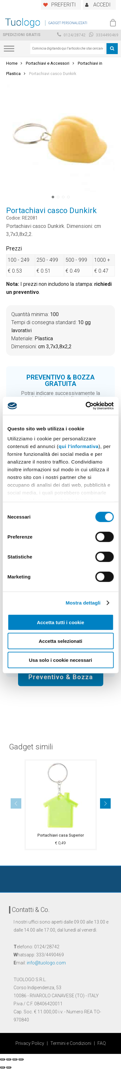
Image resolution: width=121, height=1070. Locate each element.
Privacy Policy (29, 1043)
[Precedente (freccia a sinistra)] (2, 1067)
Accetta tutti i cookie (60, 622)
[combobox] (67, 48)
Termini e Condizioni (70, 1043)
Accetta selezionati (60, 641)
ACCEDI (102, 5)
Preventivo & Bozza (60, 676)
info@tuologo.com (46, 962)
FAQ (101, 1043)
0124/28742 (71, 35)
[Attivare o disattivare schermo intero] (14, 1059)
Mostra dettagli (83, 602)
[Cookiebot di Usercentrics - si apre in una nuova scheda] (86, 406)
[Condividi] (8, 1059)
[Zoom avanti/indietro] (21, 1059)
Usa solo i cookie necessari (60, 659)
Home (11, 63)
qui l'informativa (79, 446)
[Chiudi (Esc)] (2, 1059)
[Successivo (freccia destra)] (8, 1067)
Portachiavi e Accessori (47, 63)
